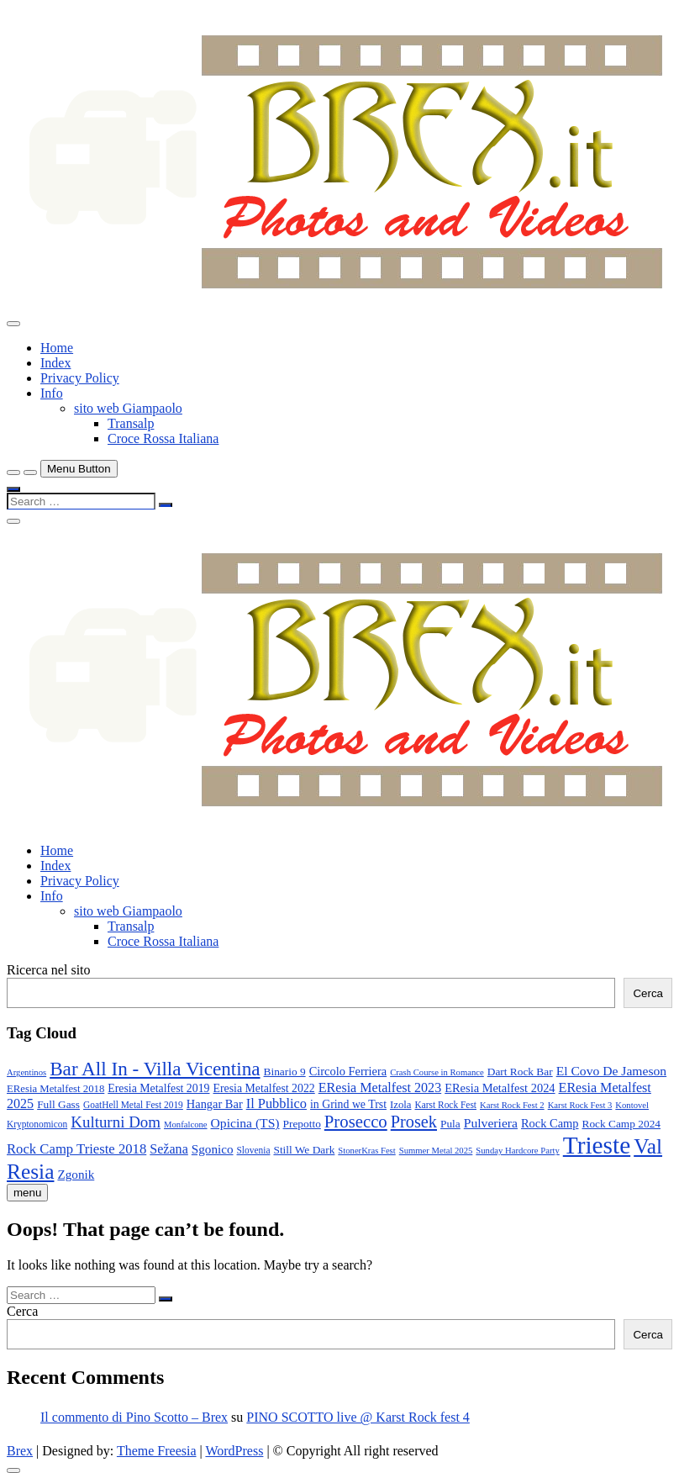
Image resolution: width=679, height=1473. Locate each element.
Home (56, 348)
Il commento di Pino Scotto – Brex (134, 1417)
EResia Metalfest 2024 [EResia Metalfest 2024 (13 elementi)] (500, 1088)
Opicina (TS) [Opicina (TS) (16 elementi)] (245, 1123)
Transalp (131, 423)
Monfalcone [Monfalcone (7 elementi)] (186, 1124)
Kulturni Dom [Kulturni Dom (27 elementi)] (116, 1122)
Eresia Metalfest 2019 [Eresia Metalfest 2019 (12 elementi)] (158, 1088)
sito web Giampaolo (128, 408)
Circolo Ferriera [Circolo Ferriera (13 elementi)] (348, 1071)
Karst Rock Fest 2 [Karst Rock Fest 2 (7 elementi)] (512, 1105)
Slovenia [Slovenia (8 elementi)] (254, 1150)
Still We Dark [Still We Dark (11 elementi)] (303, 1149)
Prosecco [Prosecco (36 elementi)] (355, 1121)
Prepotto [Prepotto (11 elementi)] (302, 1123)
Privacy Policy (79, 378)
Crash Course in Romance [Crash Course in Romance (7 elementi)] (437, 1072)
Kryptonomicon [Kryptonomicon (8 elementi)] (37, 1124)
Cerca (648, 993)
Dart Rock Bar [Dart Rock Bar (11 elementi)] (520, 1071)
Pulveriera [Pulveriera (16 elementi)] (491, 1123)
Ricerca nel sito (49, 970)
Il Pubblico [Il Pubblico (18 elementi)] (276, 1103)
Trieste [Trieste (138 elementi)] (596, 1145)
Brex (20, 1451)
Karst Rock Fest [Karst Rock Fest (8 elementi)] (445, 1105)
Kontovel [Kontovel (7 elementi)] (632, 1105)
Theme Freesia (157, 1451)
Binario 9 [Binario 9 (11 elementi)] (285, 1071)
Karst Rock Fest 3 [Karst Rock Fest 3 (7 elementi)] (580, 1105)
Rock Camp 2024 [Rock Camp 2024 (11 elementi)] (621, 1123)
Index (55, 363)
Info (51, 393)
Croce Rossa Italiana (163, 438)
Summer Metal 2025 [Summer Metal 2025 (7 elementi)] (436, 1150)
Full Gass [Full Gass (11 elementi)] (58, 1104)
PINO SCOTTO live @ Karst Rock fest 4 (358, 1417)
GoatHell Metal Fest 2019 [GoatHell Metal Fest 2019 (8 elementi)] (133, 1105)
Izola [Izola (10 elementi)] (401, 1105)
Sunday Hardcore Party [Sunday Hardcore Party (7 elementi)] (517, 1150)
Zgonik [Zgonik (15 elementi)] (75, 1174)
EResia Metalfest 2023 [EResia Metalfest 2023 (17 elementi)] (379, 1087)
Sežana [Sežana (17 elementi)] (169, 1149)
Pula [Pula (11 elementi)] (450, 1123)
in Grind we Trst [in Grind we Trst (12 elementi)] (348, 1104)
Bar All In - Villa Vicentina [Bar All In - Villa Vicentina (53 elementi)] (155, 1069)
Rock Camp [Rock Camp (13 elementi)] (550, 1123)
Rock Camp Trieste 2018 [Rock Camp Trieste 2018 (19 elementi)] (76, 1149)
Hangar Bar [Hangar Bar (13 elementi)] (215, 1104)
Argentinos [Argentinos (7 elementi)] (26, 1072)
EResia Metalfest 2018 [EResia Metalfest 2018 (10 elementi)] (55, 1089)
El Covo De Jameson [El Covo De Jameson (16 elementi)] (611, 1071)
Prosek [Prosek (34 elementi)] (414, 1121)
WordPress (234, 1451)
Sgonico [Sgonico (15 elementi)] (213, 1149)
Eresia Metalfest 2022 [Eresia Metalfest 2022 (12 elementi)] (264, 1088)
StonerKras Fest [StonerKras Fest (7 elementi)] (366, 1150)
